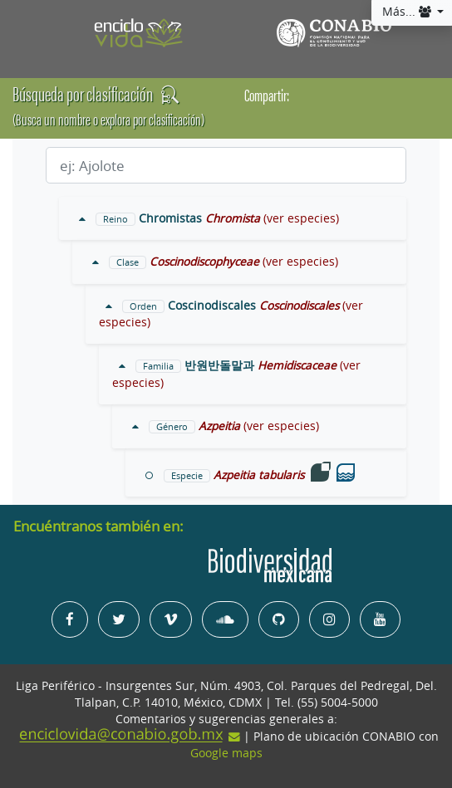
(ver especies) (301, 218)
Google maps (226, 753)
